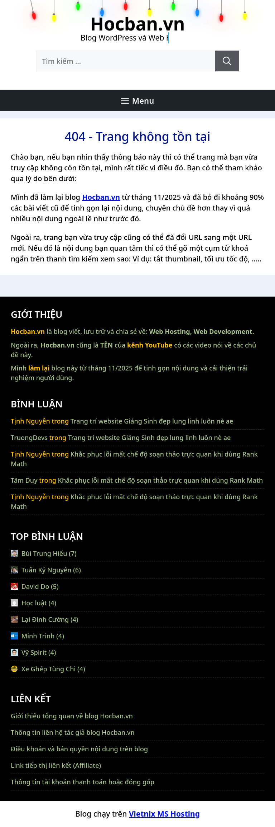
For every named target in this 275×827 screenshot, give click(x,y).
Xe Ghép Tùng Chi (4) (48, 669)
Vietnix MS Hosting (164, 814)
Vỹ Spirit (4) (33, 652)
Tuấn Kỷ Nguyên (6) (46, 570)
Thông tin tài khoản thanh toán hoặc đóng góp (82, 782)
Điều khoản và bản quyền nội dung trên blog (79, 749)
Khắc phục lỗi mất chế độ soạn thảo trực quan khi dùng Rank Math (160, 480)
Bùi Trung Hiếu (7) (44, 553)
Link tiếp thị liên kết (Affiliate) (56, 765)
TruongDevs (29, 437)
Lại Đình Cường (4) (44, 619)
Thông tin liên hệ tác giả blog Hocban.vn (73, 732)
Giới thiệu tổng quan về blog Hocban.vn (72, 716)
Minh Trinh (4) (37, 636)
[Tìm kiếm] (227, 61)
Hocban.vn (137, 23)
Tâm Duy (24, 480)
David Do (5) (35, 586)
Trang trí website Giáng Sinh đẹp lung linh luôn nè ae (152, 421)
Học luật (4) (33, 603)
